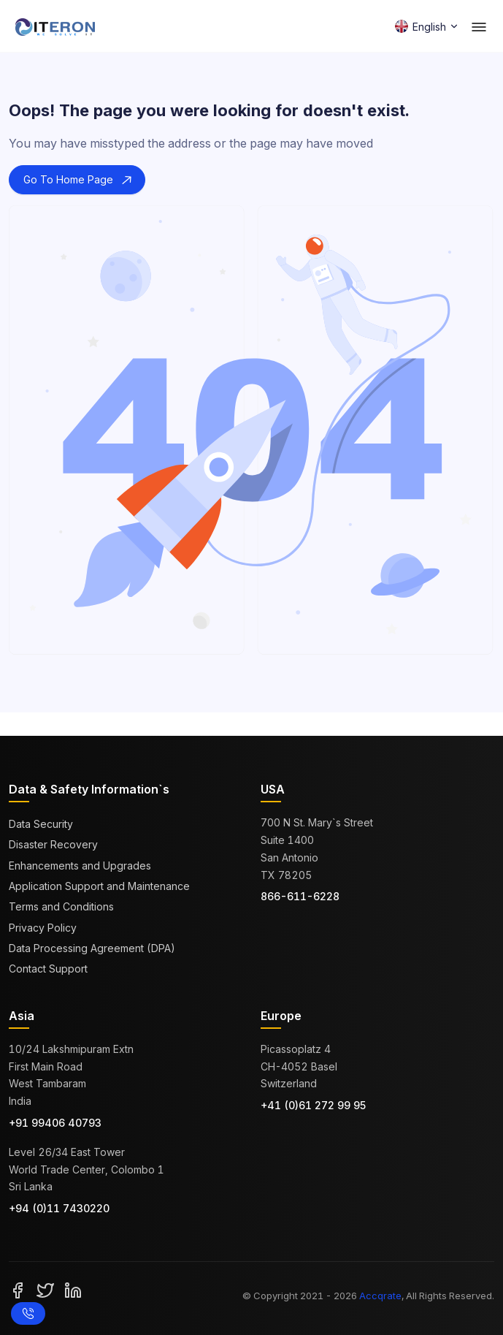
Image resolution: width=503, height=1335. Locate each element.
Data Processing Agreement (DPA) (92, 948)
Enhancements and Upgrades (80, 865)
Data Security (41, 824)
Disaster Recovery (53, 844)
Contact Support (48, 968)
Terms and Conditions (61, 906)
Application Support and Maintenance (99, 886)
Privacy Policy (43, 927)
